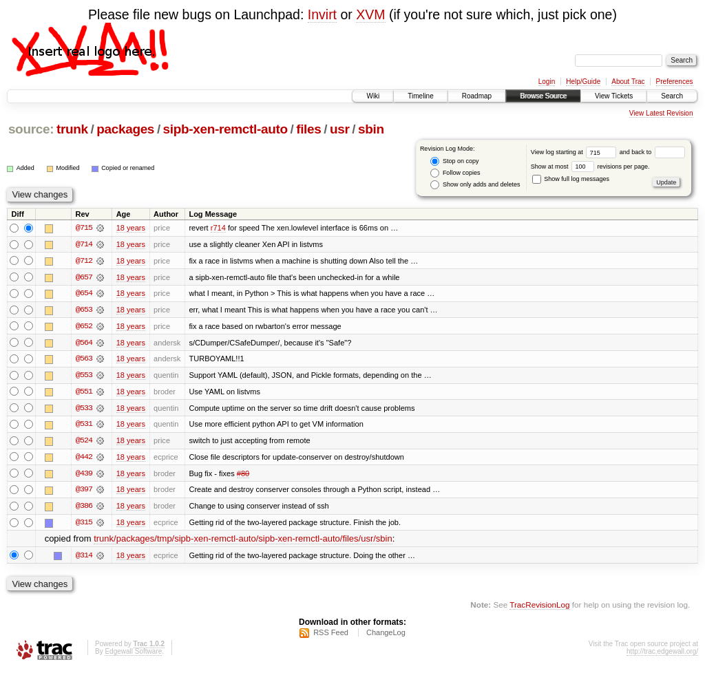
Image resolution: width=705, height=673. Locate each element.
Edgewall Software (133, 655)
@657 (84, 277)
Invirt (322, 14)
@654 (84, 293)
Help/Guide (583, 81)
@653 (84, 310)
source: (31, 129)
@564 (84, 343)
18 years (130, 228)
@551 (84, 392)
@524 (84, 442)
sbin (371, 129)
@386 (84, 508)
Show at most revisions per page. (590, 166)
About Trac (627, 81)
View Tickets (614, 96)
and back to (652, 152)
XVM (370, 14)
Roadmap (477, 96)
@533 (84, 409)
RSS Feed (330, 636)
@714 (84, 244)
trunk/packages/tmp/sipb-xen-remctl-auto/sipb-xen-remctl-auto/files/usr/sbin (243, 542)
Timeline (420, 96)
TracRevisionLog (539, 607)
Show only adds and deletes (475, 184)
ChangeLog (386, 636)
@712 (84, 260)
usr (340, 129)
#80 (243, 475)
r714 (218, 228)
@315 (84, 525)
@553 (84, 376)
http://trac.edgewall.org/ (662, 655)
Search (672, 96)
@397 (84, 492)
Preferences (674, 81)
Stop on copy (454, 161)
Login (546, 81)
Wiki (372, 96)
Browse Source (543, 96)
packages (125, 129)
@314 (84, 558)
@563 (84, 359)
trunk (72, 129)
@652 (84, 326)
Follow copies (455, 173)
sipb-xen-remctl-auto (225, 129)
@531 (84, 425)
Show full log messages (570, 178)
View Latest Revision (661, 113)
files (308, 129)
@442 (84, 458)
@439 (84, 475)
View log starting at (575, 152)
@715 (84, 227)
